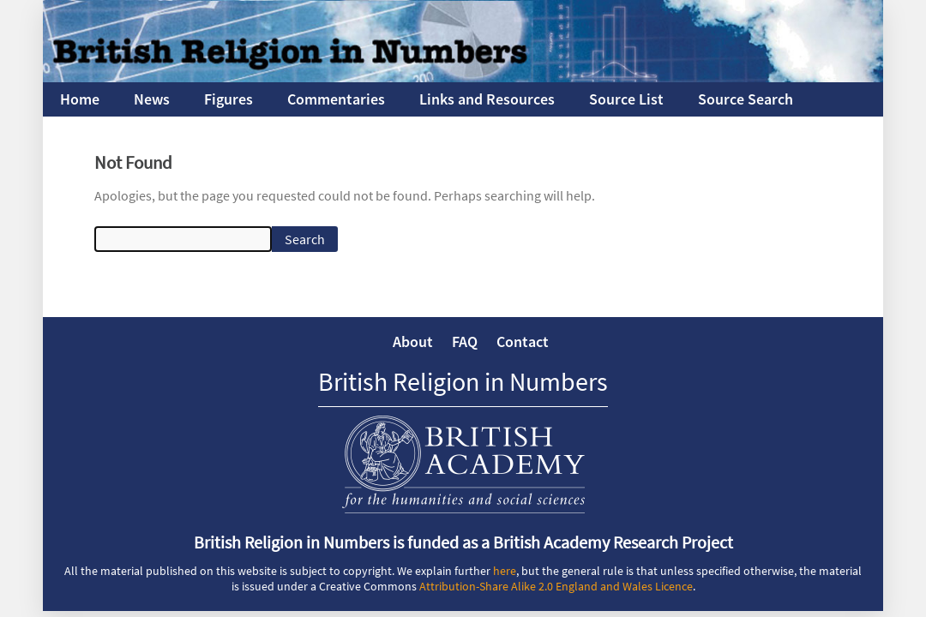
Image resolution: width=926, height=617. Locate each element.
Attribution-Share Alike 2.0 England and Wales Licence (556, 586)
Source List (626, 99)
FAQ (465, 341)
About (413, 341)
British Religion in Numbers (463, 381)
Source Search (745, 99)
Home (79, 99)
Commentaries (336, 99)
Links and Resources (487, 99)
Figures (228, 99)
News (152, 99)
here (504, 570)
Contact (522, 341)
